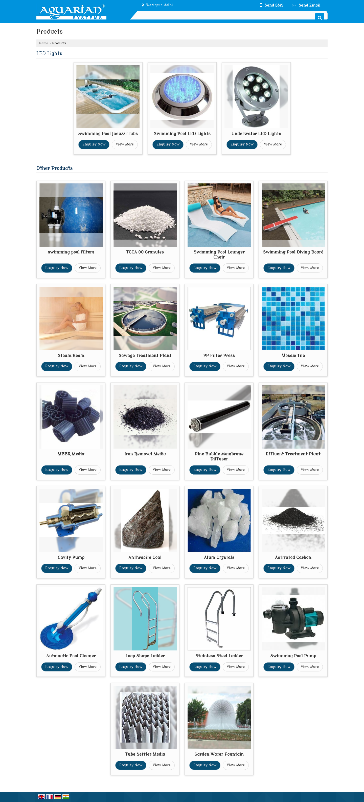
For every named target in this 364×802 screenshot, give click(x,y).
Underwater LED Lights (256, 133)
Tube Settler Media (145, 754)
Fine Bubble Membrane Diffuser (219, 456)
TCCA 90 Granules (145, 252)
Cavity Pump (71, 557)
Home (43, 43)
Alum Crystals (219, 557)
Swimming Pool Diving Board (293, 252)
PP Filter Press (219, 355)
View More (125, 144)
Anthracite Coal (145, 557)
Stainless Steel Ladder (219, 655)
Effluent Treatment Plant (293, 454)
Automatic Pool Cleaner (71, 655)
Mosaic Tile (293, 355)
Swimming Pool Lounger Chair (219, 255)
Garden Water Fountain (219, 754)
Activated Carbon (293, 557)
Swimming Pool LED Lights (182, 133)
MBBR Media (71, 454)
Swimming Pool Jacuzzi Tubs (108, 133)
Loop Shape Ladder (145, 655)
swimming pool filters (71, 252)
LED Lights (49, 53)
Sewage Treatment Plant (145, 355)
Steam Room (71, 355)
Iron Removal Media (145, 454)
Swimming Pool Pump (293, 655)
